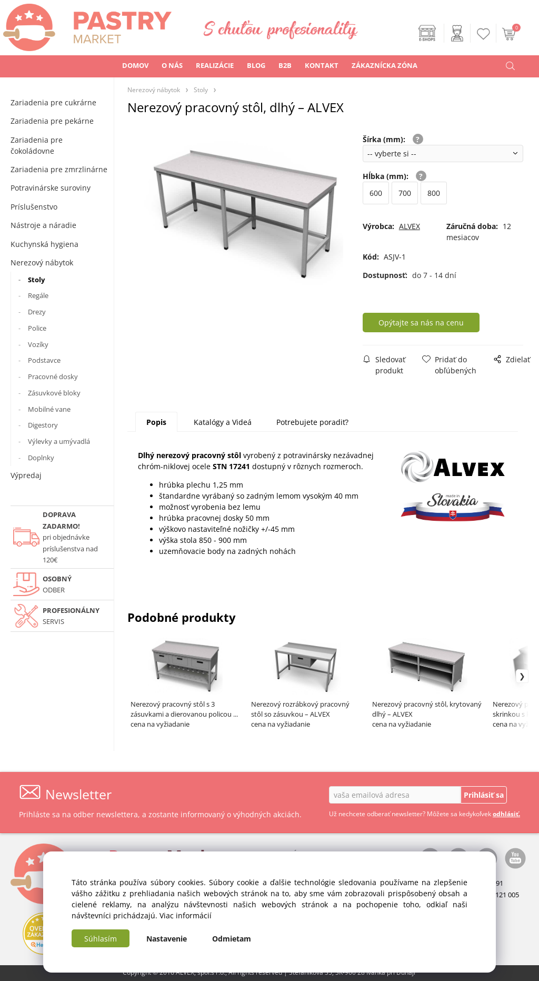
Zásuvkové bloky (54, 393)
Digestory (43, 425)
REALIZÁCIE (215, 65)
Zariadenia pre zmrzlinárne (59, 169)
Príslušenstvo (34, 207)
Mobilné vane (49, 409)
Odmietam (231, 939)
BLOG (256, 65)
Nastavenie (166, 939)
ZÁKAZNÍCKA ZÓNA (384, 65)
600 (376, 193)
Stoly (36, 279)
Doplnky (41, 457)
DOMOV (135, 65)
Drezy (37, 311)
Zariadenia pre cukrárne (53, 102)
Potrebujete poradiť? (312, 422)
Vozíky (38, 344)
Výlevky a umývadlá (59, 441)
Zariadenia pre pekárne (52, 121)
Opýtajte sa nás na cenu (421, 323)
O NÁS (172, 65)
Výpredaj (26, 475)
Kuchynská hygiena (44, 244)
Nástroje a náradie (43, 225)
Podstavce (44, 360)
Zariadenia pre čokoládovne (37, 145)
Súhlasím (100, 939)
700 (404, 193)
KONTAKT (321, 65)
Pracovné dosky (53, 376)
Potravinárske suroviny (51, 188)
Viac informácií (185, 915)
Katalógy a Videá (223, 422)
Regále (38, 295)
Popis (156, 422)
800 (433, 193)
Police (37, 328)
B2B (285, 65)
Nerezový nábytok (42, 262)
